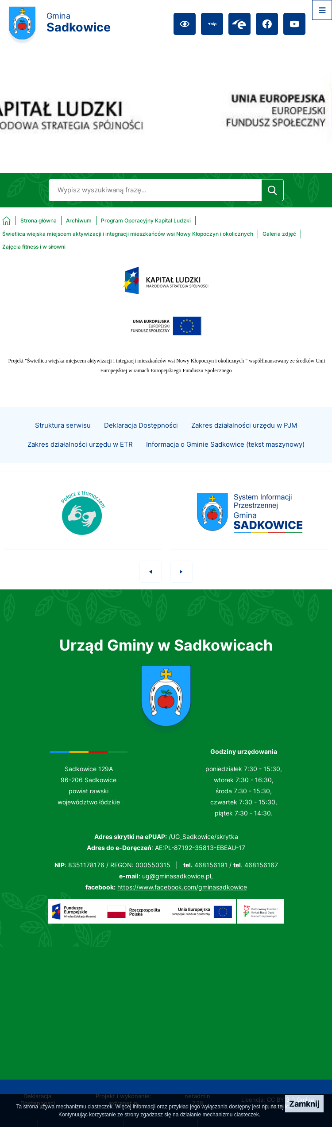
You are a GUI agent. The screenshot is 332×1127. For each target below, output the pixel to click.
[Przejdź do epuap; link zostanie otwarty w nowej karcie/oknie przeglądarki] (239, 24)
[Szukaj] (272, 190)
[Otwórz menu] (322, 10)
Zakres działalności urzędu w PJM (244, 438)
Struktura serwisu (63, 438)
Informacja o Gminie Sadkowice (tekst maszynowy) (225, 456)
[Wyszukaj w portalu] (155, 190)
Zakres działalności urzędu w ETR (80, 456)
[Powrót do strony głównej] (29, 220)
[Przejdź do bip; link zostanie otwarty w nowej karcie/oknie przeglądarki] (212, 24)
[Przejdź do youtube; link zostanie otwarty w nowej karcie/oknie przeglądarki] (294, 24)
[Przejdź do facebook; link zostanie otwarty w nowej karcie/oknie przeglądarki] (267, 24)
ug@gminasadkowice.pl (176, 876)
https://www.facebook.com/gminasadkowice (182, 887)
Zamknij (304, 1103)
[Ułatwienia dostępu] (185, 24)
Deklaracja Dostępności (141, 438)
